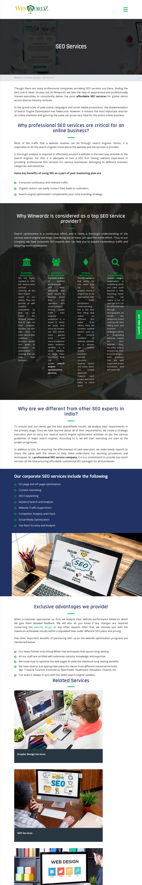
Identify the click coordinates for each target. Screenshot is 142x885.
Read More (27, 841)
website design (43, 627)
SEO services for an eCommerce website (44, 815)
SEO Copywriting (28, 496)
